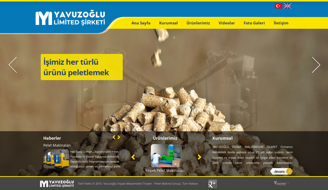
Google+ (213, 184)
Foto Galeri (254, 22)
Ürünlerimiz (198, 22)
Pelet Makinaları (57, 145)
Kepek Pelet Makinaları (164, 170)
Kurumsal (168, 22)
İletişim (281, 22)
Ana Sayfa (140, 22)
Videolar (227, 22)
